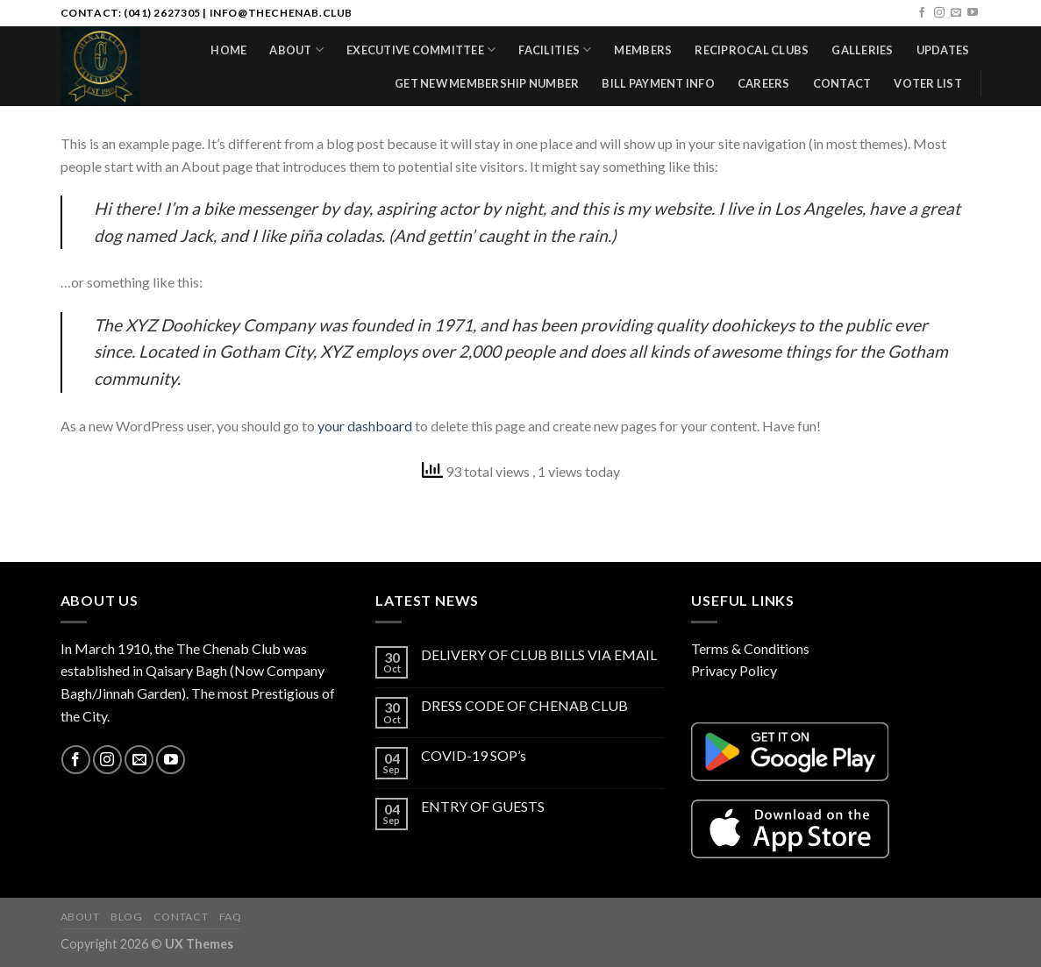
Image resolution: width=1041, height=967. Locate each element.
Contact (842, 83)
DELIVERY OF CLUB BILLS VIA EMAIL (539, 654)
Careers (764, 83)
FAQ (230, 916)
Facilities (554, 49)
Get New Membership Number (487, 83)
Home (228, 50)
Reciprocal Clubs (752, 50)
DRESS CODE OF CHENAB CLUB (524, 705)
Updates (943, 50)
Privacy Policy (734, 670)
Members (643, 50)
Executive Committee (421, 49)
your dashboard (364, 425)
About (296, 49)
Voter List (928, 83)
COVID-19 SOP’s (473, 755)
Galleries (862, 50)
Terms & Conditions (750, 648)
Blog (126, 916)
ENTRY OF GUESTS (483, 806)
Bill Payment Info (658, 83)
